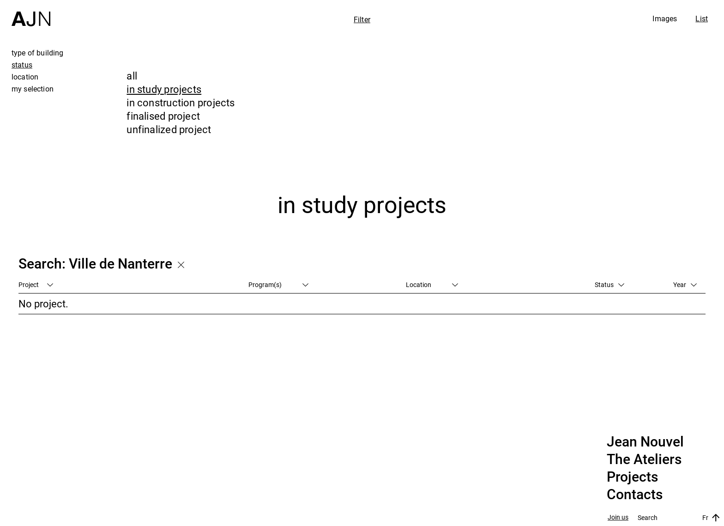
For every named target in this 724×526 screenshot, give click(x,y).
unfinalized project (169, 129)
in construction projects (181, 102)
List (701, 18)
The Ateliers (644, 459)
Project (35, 284)
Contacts (635, 494)
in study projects (164, 89)
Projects (632, 477)
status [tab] (22, 65)
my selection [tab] (33, 89)
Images (664, 18)
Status (609, 284)
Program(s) (278, 284)
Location (432, 284)
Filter (362, 19)
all (132, 75)
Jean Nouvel (645, 442)
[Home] (31, 13)
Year (685, 284)
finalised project (163, 115)
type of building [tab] (38, 53)
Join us (618, 517)
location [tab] (25, 77)
